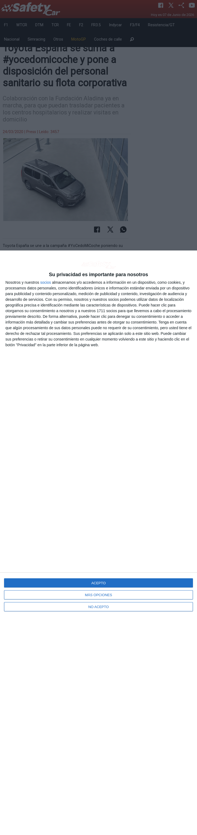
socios (45, 282)
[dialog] (98, 542)
